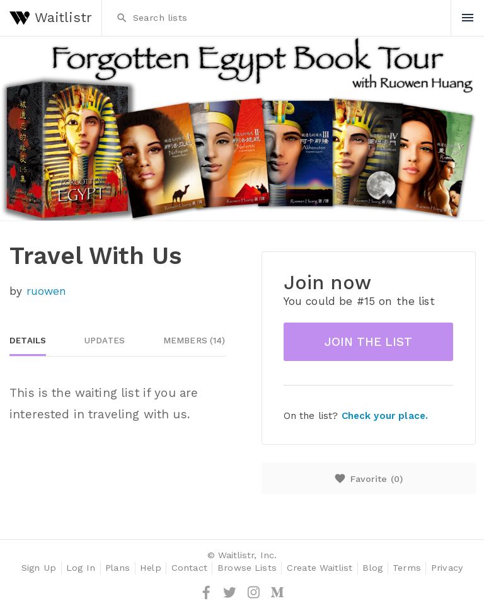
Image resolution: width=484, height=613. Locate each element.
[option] (242, 129)
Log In (80, 568)
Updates (104, 340)
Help (150, 568)
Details (27, 340)
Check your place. (385, 415)
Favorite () (368, 478)
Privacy (447, 568)
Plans (117, 568)
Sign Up (38, 568)
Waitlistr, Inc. (247, 555)
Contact (189, 568)
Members (194, 340)
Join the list (368, 342)
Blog (372, 568)
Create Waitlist (319, 568)
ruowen (46, 291)
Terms (407, 568)
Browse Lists (247, 568)
